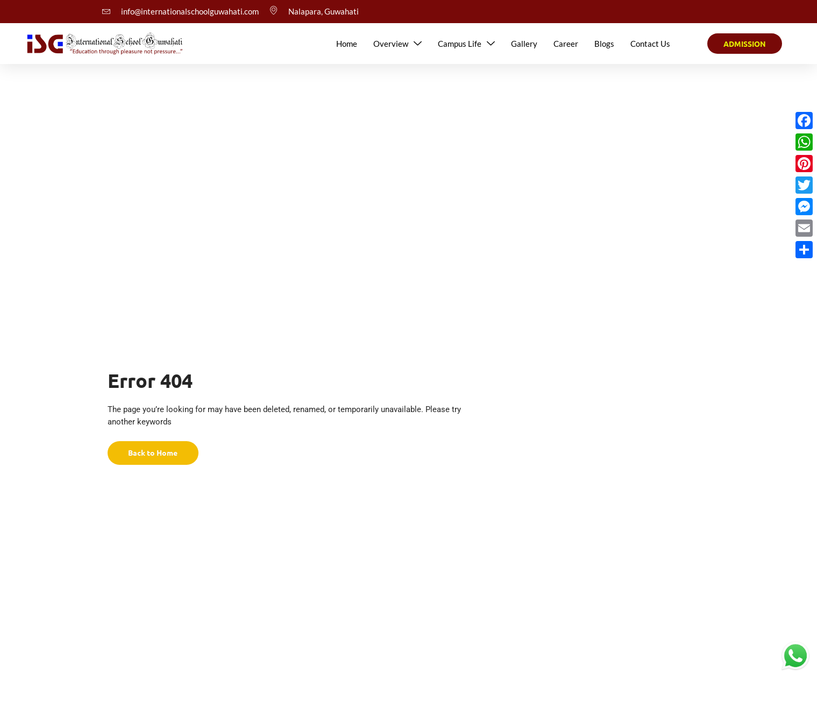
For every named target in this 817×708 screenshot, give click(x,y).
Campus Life (466, 43)
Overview (397, 43)
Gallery (524, 43)
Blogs (604, 43)
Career (565, 43)
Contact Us (650, 43)
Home (346, 43)
